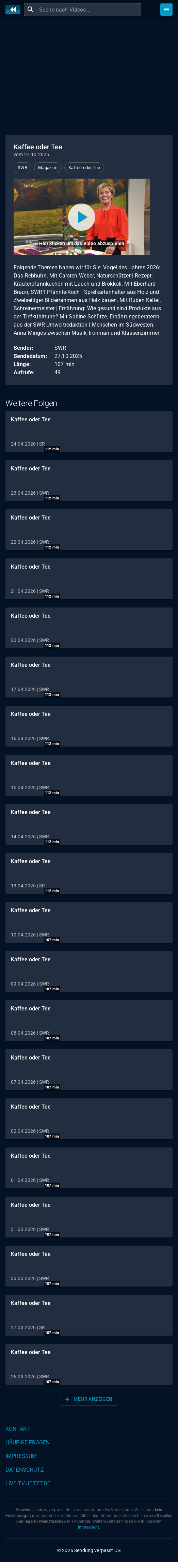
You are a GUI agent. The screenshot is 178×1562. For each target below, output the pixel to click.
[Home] (14, 9)
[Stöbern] (166, 9)
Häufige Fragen (27, 1442)
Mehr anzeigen (88, 1399)
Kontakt (17, 1429)
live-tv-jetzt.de (27, 1483)
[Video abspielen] (82, 217)
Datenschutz (24, 1470)
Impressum (21, 1456)
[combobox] (89, 9)
